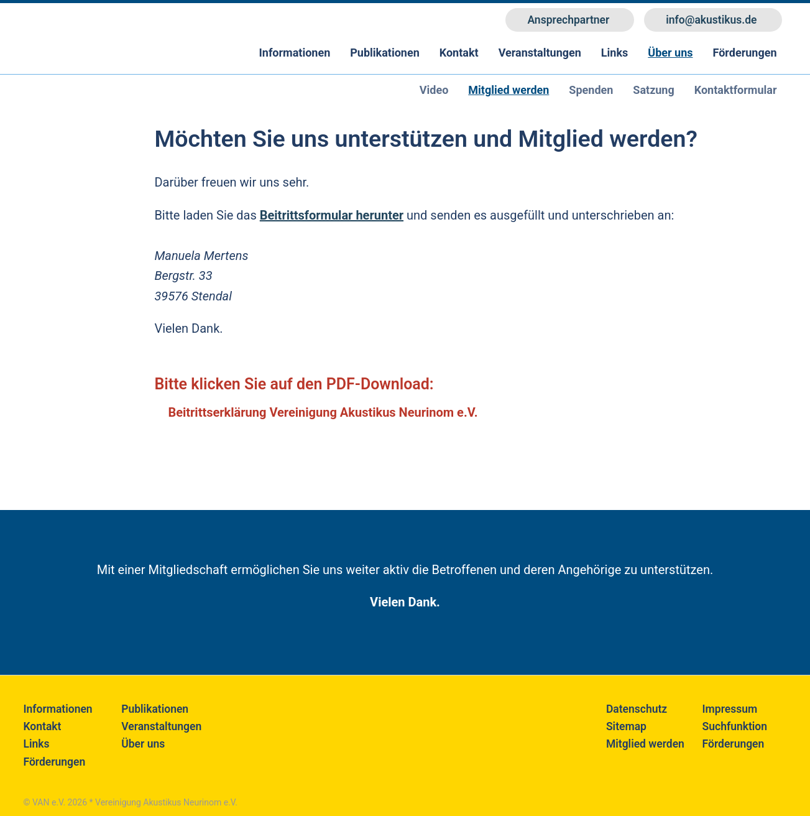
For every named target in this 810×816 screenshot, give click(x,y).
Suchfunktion (734, 726)
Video (434, 89)
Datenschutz (636, 709)
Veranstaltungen (540, 52)
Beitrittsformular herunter (331, 215)
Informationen (295, 52)
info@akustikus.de (711, 20)
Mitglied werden (645, 744)
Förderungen (745, 52)
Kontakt (459, 52)
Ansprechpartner (568, 20)
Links (614, 52)
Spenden (591, 89)
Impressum (730, 709)
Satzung (653, 89)
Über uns (670, 52)
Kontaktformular (735, 89)
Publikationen (385, 52)
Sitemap (626, 726)
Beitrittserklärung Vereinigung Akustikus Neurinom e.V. (322, 412)
